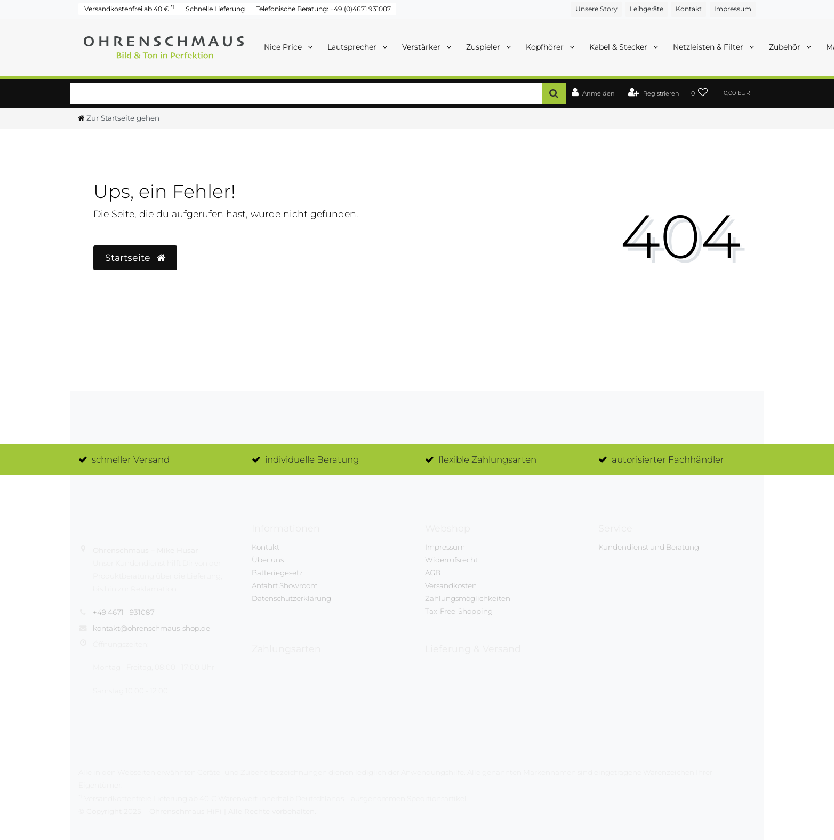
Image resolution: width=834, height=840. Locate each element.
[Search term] (306, 93)
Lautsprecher (353, 47)
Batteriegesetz (277, 572)
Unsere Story (596, 9)
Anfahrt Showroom (285, 585)
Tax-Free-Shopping (459, 611)
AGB (432, 572)
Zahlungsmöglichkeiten (467, 598)
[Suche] (554, 93)
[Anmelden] (593, 93)
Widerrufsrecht (451, 560)
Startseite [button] (135, 257)
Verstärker (422, 47)
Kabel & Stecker (619, 47)
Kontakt (689, 9)
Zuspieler (484, 47)
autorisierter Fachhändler (668, 459)
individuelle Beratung (312, 459)
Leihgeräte (646, 9)
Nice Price (284, 47)
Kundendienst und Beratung (648, 547)
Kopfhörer (546, 47)
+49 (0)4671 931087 (360, 9)
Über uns (268, 560)
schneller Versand (131, 459)
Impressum (732, 9)
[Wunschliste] (699, 93)
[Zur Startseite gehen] (118, 118)
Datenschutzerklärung (291, 598)
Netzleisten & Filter (709, 47)
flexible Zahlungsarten (487, 459)
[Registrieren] (653, 93)
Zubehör (786, 47)
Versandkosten (451, 585)
